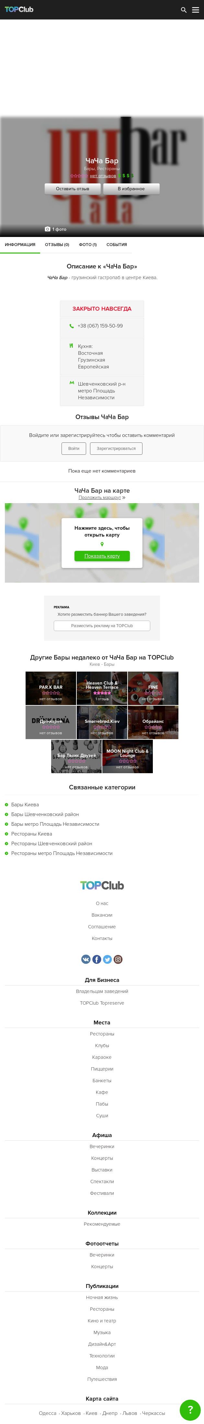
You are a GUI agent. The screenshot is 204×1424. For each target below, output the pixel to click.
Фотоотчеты (102, 1243)
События (117, 244)
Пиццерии (102, 1068)
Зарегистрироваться (116, 448)
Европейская (93, 367)
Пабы (102, 1104)
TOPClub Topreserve (102, 1003)
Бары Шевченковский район (45, 814)
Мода (102, 1367)
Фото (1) (88, 244)
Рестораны (108, 168)
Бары (89, 168)
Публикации (102, 1286)
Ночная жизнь (102, 1297)
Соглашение (102, 926)
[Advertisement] (102, 68)
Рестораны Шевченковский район (51, 843)
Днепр (110, 1413)
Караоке (102, 1057)
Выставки (102, 1169)
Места (102, 1022)
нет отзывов (103, 176)
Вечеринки (102, 1146)
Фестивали (102, 1193)
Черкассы (153, 1413)
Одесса (47, 1413)
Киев (91, 1413)
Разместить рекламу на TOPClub (102, 625)
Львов (129, 1413)
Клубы (102, 1045)
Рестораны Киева (31, 834)
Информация (20, 244)
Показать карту (102, 556)
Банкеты (102, 1080)
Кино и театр (102, 1320)
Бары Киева (25, 804)
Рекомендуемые (102, 1224)
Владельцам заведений (102, 991)
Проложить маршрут (102, 497)
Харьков (71, 1413)
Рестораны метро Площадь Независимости (62, 853)
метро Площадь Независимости (96, 394)
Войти (73, 448)
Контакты (102, 938)
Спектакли (102, 1181)
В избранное (131, 189)
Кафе (102, 1092)
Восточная (90, 353)
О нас (102, 903)
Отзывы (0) (57, 244)
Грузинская (91, 360)
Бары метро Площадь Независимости (55, 824)
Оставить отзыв (72, 189)
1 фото (59, 229)
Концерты (102, 1158)
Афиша (102, 1135)
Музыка (102, 1332)
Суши (102, 1115)
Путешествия (102, 1379)
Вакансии (102, 915)
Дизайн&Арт (102, 1344)
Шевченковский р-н (102, 384)
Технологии (102, 1355)
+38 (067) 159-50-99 (100, 326)
